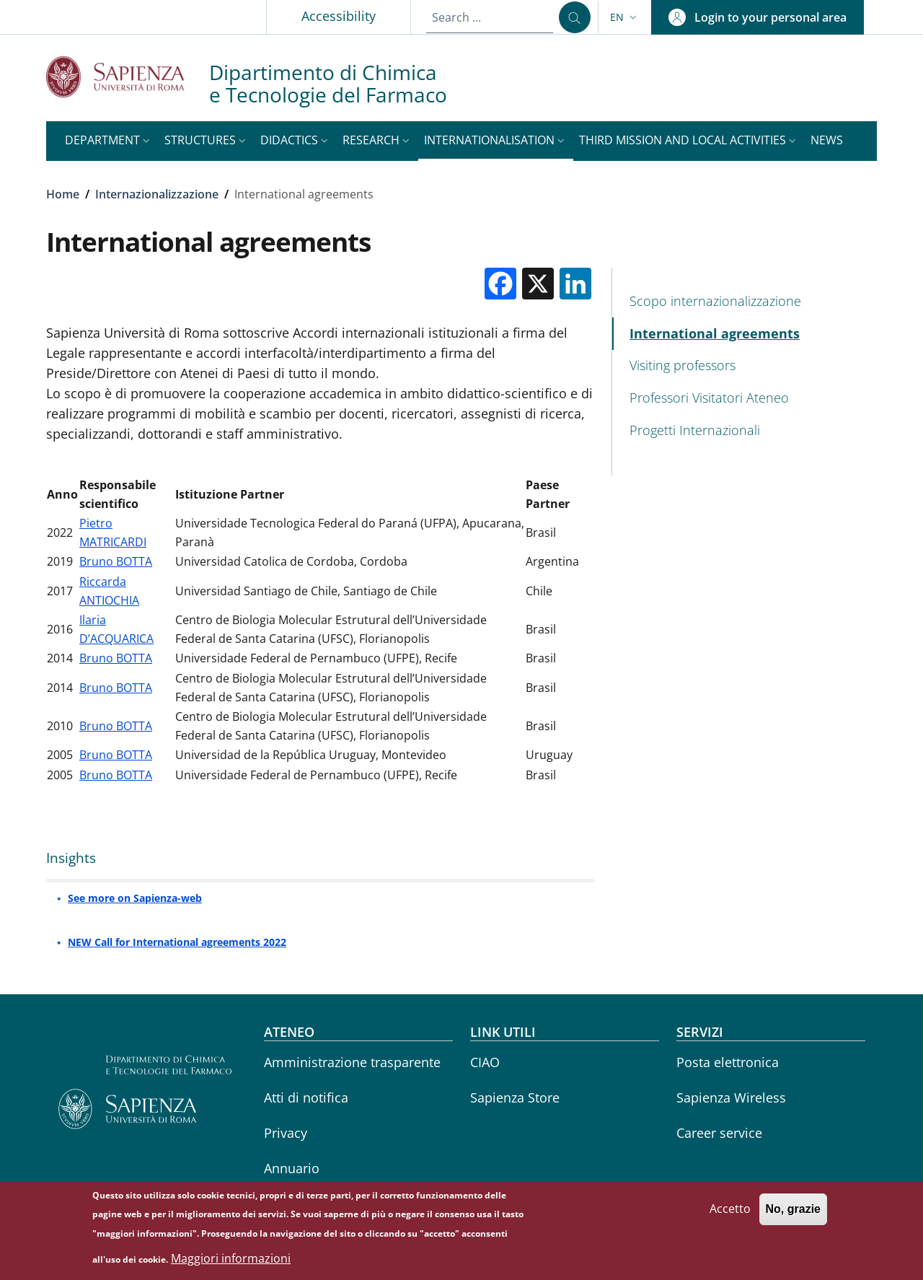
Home (62, 194)
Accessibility (338, 16)
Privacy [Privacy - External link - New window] (285, 1132)
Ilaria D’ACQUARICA (116, 629)
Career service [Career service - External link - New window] (719, 1132)
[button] (625, 17)
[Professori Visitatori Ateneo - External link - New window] (744, 398)
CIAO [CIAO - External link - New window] (485, 1062)
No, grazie (793, 1215)
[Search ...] (575, 17)
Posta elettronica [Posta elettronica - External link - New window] (727, 1062)
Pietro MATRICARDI (112, 532)
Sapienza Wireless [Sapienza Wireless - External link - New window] (731, 1097)
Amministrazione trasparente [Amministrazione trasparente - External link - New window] (352, 1062)
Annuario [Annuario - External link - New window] (291, 1168)
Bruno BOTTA (115, 561)
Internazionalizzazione (156, 194)
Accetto (730, 1215)
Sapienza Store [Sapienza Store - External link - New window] (515, 1097)
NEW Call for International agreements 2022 (177, 942)
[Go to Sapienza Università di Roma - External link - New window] (127, 77)
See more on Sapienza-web (135, 898)
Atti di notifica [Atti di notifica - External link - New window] (306, 1097)
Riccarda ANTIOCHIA (109, 591)
